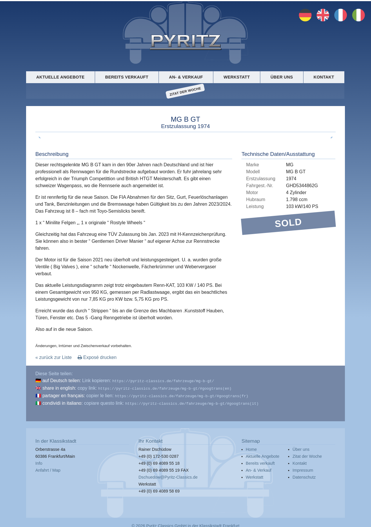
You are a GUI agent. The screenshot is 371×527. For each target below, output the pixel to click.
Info (38, 461)
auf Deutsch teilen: (61, 380)
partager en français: (63, 394)
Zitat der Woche (185, 91)
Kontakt (324, 77)
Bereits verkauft (126, 77)
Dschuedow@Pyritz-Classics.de (168, 475)
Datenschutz (304, 475)
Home (251, 447)
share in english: (59, 387)
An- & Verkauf (186, 77)
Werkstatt (236, 77)
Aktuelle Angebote (60, 77)
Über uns (281, 77)
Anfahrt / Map (47, 468)
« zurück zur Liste (53, 357)
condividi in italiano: (62, 401)
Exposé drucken (97, 357)
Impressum (302, 468)
